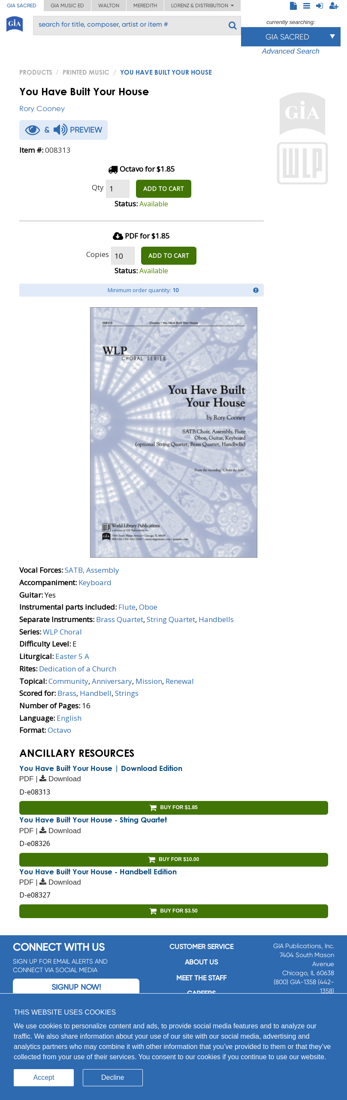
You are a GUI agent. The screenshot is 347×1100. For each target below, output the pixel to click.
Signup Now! (76, 986)
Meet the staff (201, 978)
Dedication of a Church (77, 669)
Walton (108, 6)
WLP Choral (62, 632)
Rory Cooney (42, 108)
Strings (127, 693)
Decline (112, 1077)
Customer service (201, 947)
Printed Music (86, 72)
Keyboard (95, 582)
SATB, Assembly (92, 570)
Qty (98, 187)
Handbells (216, 619)
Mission (149, 681)
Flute (127, 607)
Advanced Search (291, 51)
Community (68, 681)
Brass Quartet (119, 619)
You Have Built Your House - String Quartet (93, 820)
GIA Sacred (21, 6)
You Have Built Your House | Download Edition (100, 768)
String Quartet (171, 619)
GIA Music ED (67, 6)
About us (201, 962)
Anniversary (112, 681)
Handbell (96, 693)
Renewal (180, 681)
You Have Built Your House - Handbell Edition (98, 871)
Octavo (59, 730)
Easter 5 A (72, 656)
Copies (97, 254)
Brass (66, 693)
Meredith (145, 6)
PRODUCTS (35, 72)
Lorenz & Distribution (202, 6)
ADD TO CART (163, 188)
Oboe (148, 607)
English (69, 718)
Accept (43, 1077)
